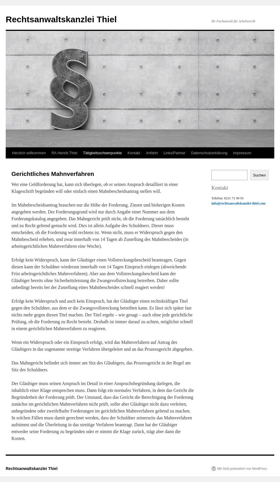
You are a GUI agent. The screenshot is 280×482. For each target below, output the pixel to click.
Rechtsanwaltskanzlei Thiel (61, 19)
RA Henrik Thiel (64, 153)
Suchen (259, 175)
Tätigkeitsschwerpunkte (102, 153)
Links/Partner (174, 153)
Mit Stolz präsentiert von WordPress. (242, 469)
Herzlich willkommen (29, 153)
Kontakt (133, 153)
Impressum (242, 153)
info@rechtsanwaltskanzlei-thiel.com (238, 203)
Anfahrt (152, 153)
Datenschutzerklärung (209, 153)
